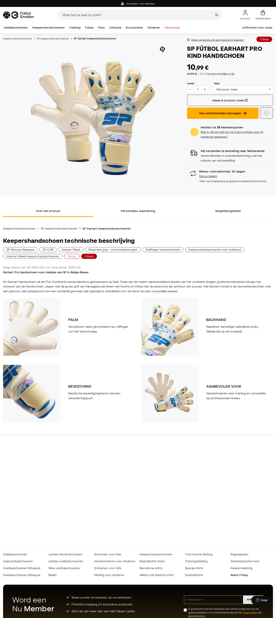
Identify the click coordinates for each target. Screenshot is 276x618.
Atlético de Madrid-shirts (157, 575)
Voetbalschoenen (16, 27)
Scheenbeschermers (245, 561)
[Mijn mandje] (263, 15)
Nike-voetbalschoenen (64, 568)
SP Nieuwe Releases (20, 249)
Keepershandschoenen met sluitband (214, 249)
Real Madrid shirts (152, 561)
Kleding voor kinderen (109, 575)
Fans (101, 27)
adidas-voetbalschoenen (65, 561)
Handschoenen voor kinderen (114, 561)
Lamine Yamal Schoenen (65, 554)
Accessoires (134, 27)
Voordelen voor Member (138, 3)
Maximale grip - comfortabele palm (113, 249)
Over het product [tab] (48, 211)
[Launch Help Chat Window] (261, 600)
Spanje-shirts (194, 568)
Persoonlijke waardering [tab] (138, 211)
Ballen (52, 575)
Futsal (89, 27)
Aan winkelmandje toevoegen (223, 113)
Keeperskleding (241, 568)
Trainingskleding (196, 561)
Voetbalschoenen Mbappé (21, 568)
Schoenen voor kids (107, 554)
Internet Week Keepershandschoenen (32, 256)
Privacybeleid (249, 612)
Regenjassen (240, 554)
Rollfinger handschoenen (163, 249)
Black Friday (239, 575)
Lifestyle (115, 27)
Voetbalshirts (194, 575)
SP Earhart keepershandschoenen (95, 38)
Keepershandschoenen (48, 27)
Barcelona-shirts (151, 568)
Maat (216, 83)
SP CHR (48, 249)
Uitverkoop (172, 27)
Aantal (190, 83)
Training (75, 27)
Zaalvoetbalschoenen (18, 561)
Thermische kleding (198, 554)
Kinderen (154, 27)
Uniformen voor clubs (257, 27)
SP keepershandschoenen (53, 38)
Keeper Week (71, 249)
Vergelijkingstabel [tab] (228, 211)
